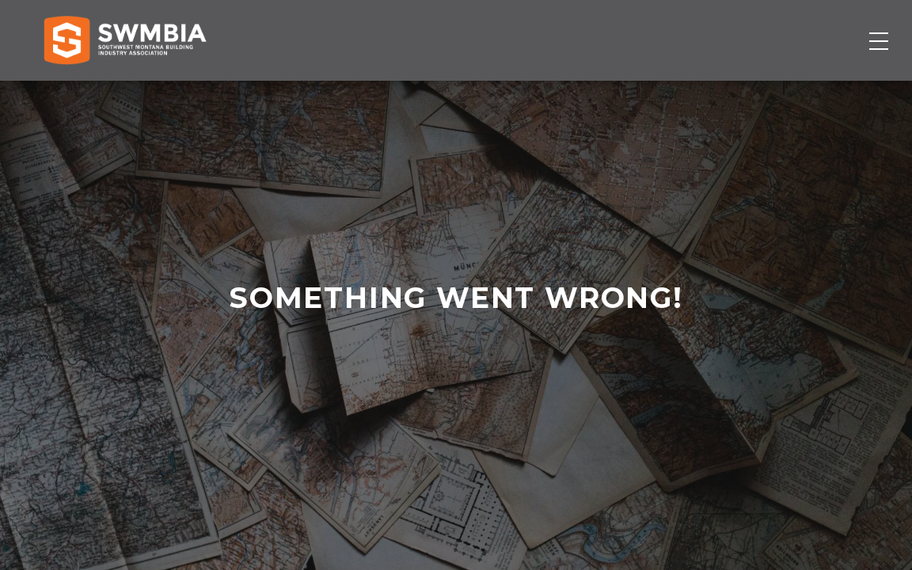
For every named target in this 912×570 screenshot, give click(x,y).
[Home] (124, 92)
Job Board (477, 92)
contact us (455, 413)
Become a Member (791, 92)
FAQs (832, 28)
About (654, 92)
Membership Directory (322, 92)
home (445, 413)
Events (573, 92)
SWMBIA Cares (868, 28)
